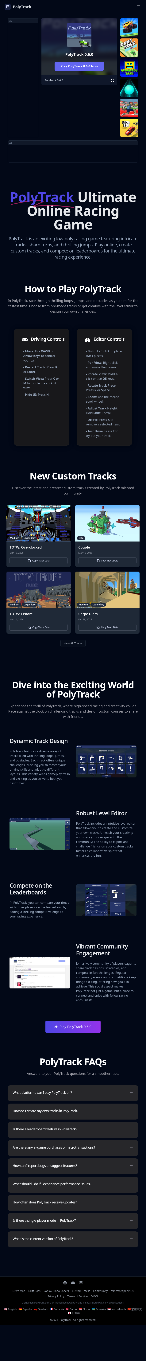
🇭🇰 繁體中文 (134, 1309)
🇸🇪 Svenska (99, 1309)
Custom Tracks (81, 1291)
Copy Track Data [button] (39, 560)
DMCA (95, 1296)
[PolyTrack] (18, 7)
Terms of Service (77, 1296)
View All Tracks (73, 643)
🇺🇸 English (10, 1309)
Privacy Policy (56, 1296)
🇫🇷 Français (57, 1309)
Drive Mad (19, 1291)
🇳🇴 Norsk (84, 1309)
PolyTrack (65, 1320)
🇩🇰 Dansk (71, 1309)
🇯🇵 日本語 (74, 1313)
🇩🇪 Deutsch (41, 1309)
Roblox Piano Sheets (56, 1291)
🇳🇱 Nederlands (116, 1309)
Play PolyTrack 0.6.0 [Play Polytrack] (73, 1026)
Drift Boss (34, 1291)
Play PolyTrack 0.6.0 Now (79, 66)
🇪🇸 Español (25, 1309)
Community (100, 1291)
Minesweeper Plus (122, 1291)
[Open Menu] (138, 7)
